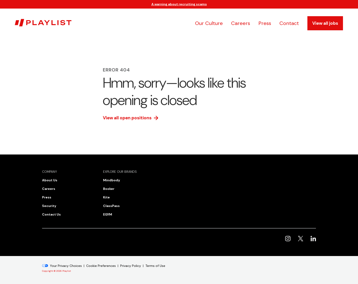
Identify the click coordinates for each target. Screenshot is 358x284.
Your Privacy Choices (66, 266)
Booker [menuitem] (108, 189)
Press (264, 23)
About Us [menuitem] (49, 180)
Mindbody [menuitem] (111, 180)
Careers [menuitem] (48, 189)
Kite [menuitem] (106, 197)
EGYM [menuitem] (107, 214)
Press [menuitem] (46, 197)
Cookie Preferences (101, 266)
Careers (240, 23)
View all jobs (325, 23)
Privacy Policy (130, 266)
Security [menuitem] (49, 206)
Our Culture (209, 23)
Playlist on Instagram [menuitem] (288, 238)
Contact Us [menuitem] (51, 214)
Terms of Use (155, 266)
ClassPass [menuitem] (111, 206)
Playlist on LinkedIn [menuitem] (313, 238)
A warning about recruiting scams (179, 4)
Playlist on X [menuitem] (300, 238)
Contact (289, 23)
